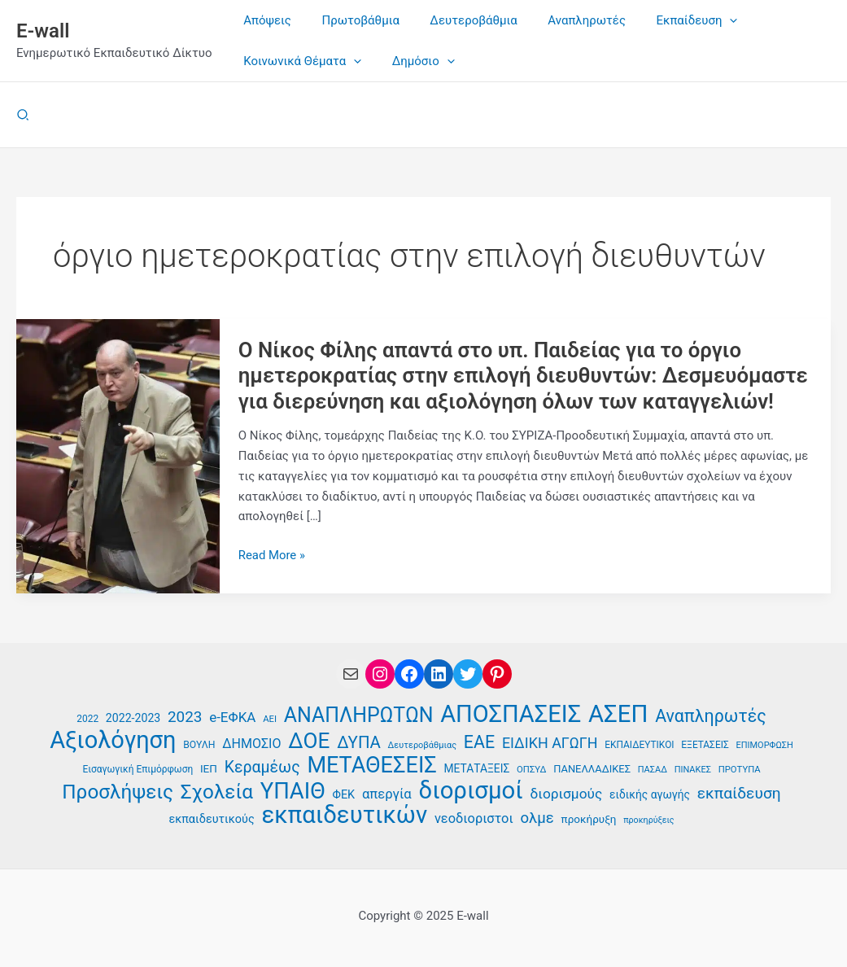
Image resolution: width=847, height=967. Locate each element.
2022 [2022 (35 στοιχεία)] (87, 718)
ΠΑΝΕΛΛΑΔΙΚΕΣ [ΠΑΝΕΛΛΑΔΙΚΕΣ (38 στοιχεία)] (592, 769)
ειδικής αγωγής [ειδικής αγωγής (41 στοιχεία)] (649, 793)
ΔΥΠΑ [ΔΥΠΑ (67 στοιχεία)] (359, 741)
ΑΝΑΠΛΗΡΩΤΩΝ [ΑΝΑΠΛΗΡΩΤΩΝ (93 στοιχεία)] (359, 715)
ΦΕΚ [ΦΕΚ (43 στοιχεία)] (344, 794)
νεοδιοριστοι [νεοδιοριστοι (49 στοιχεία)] (473, 818)
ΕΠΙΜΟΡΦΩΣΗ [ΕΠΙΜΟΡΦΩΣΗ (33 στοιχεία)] (764, 744)
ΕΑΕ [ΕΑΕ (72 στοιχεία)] (479, 741)
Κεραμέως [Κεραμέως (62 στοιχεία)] (262, 767)
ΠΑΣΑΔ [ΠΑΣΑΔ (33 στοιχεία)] (652, 769)
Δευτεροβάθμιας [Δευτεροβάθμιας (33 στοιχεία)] (422, 744)
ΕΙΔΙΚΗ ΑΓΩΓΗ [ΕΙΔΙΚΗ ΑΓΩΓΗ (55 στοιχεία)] (550, 741)
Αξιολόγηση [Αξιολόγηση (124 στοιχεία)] (113, 739)
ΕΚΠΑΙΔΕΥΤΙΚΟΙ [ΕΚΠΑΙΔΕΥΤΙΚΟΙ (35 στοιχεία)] (639, 744)
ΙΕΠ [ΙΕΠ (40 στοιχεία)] (208, 768)
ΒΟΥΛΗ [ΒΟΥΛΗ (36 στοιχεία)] (199, 744)
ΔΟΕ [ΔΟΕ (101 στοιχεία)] (309, 740)
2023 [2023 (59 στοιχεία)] (185, 716)
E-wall (42, 31)
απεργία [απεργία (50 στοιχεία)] (387, 793)
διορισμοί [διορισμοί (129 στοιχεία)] (471, 790)
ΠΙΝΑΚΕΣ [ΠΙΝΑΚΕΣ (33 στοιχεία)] (693, 769)
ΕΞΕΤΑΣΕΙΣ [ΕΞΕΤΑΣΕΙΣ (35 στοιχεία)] (704, 744)
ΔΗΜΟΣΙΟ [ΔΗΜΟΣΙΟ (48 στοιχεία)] (251, 742)
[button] (23, 115)
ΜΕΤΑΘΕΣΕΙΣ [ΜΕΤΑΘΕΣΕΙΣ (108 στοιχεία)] (371, 765)
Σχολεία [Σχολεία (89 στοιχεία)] (217, 791)
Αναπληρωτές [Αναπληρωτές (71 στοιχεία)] (710, 715)
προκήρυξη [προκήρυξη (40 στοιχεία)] (589, 818)
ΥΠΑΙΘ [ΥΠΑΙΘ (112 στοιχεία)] (292, 791)
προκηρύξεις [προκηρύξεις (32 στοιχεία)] (648, 820)
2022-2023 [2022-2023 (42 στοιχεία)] (133, 717)
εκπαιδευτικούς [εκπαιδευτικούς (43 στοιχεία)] (211, 819)
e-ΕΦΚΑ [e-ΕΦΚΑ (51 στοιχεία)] (232, 716)
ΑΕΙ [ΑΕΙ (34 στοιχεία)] (270, 718)
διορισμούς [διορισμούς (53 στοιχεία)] (566, 793)
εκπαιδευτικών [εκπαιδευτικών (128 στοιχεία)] (345, 815)
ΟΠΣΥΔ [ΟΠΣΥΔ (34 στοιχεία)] (531, 769)
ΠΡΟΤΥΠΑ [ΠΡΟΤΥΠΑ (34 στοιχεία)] (739, 769)
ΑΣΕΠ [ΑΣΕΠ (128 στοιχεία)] (618, 713)
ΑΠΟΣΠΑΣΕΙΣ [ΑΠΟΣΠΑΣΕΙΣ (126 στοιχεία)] (510, 713)
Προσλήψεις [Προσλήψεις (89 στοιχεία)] (117, 791)
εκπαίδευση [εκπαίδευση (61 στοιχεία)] (739, 792)
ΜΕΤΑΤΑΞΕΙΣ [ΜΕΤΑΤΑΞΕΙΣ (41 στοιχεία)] (477, 768)
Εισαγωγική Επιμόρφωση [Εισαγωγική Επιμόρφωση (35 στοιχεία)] (137, 769)
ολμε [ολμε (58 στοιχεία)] (536, 818)
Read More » (272, 555)
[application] (702, 20)
